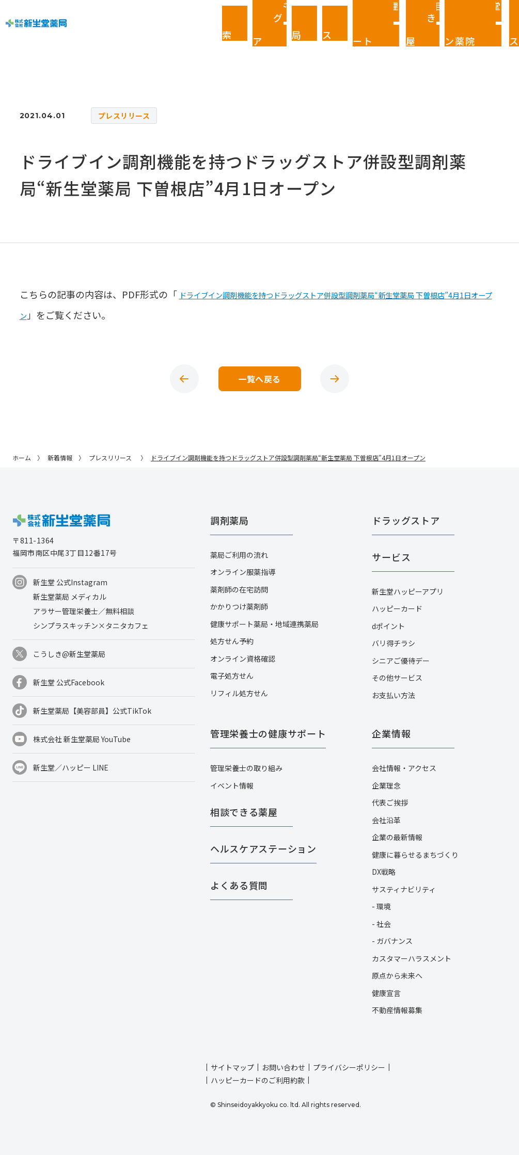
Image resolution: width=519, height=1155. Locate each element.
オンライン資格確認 (242, 658)
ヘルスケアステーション (263, 848)
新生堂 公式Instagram (70, 582)
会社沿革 (386, 820)
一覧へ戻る (259, 379)
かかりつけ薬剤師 (239, 606)
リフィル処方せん (239, 693)
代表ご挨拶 (390, 802)
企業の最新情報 (397, 837)
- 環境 (381, 906)
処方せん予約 (232, 641)
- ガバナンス (392, 941)
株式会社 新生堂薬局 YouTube (82, 739)
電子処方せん (232, 675)
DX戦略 (384, 872)
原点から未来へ (397, 975)
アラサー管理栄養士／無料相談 (83, 611)
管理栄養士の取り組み (246, 768)
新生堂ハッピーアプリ (408, 591)
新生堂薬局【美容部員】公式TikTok (92, 710)
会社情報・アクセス (404, 768)
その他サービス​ (397, 677)
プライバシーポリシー (349, 1067)
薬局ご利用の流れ (239, 555)
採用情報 (503, 15)
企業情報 (472, 15)
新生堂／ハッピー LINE (70, 767)
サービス (391, 557)
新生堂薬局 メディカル (69, 596)
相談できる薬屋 (244, 812)
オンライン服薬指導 (242, 572)
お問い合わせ (283, 1067)
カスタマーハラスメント (411, 958)
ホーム (21, 457)
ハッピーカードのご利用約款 (258, 1080)
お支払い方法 (393, 695)
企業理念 (386, 785)
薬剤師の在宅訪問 (239, 589)
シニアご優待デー (401, 660)
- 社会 (381, 924)
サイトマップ (232, 1067)
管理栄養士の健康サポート (268, 733)
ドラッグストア (405, 520)
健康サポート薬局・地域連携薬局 (264, 624)
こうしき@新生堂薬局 (69, 654)
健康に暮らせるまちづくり (415, 854)
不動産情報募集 (397, 1010)
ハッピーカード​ (397, 608)
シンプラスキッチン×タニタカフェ (91, 625)
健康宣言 (386, 993)
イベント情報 (232, 785)
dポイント (388, 626)
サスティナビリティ (404, 889)
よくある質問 (239, 885)
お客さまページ (441, 15)
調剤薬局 (229, 520)
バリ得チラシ (393, 643)
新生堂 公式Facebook (68, 682)
